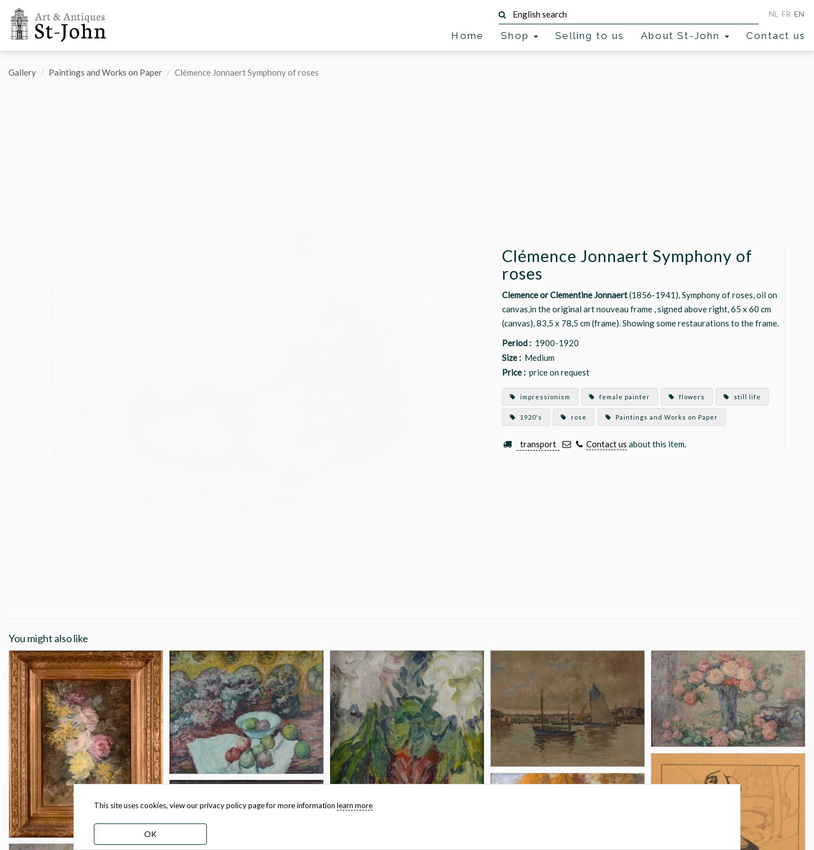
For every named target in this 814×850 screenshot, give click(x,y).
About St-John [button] (685, 35)
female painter (619, 396)
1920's (526, 417)
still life (742, 396)
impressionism (540, 396)
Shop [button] (519, 35)
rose (574, 417)
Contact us (776, 35)
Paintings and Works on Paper (105, 72)
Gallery (22, 72)
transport (538, 444)
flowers (687, 396)
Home (467, 35)
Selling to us (589, 35)
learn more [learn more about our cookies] (355, 805)
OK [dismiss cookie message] (150, 834)
